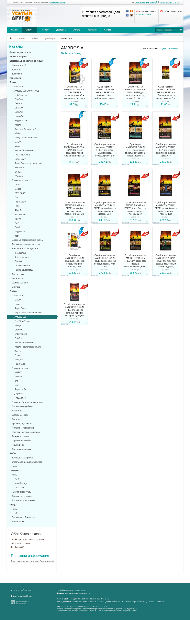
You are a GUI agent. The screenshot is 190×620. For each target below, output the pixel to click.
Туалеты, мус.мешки (22, 423)
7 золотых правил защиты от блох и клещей (33, 561)
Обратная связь (143, 14)
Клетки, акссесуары (21, 492)
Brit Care (19, 99)
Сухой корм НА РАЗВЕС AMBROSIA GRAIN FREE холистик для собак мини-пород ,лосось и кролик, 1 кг (74, 93)
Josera (18, 125)
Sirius (17, 304)
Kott (17, 236)
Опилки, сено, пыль (22, 496)
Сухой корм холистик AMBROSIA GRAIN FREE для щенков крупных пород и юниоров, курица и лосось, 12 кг (74, 311)
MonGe (18, 376)
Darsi (17, 227)
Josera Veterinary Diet (25, 129)
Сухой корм (17, 86)
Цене (163, 48)
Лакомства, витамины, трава (26, 244)
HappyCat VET (22, 120)
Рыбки (13, 453)
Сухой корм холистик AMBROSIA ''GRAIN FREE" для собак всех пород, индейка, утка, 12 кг (105, 261)
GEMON (19, 107)
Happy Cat (20, 231)
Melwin (18, 142)
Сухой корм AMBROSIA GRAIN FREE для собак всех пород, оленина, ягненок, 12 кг (74, 261)
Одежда (16, 419)
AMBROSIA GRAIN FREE (27, 91)
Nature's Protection (24, 150)
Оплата (76, 29)
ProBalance (20, 398)
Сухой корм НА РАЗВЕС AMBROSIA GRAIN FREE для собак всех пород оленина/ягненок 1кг (74, 150)
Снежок (18, 103)
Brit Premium (21, 95)
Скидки (107, 29)
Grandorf (19, 112)
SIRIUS (18, 172)
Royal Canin (20, 159)
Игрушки (16, 287)
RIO (17, 513)
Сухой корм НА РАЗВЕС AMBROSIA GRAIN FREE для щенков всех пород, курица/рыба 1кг (135, 92)
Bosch (18, 355)
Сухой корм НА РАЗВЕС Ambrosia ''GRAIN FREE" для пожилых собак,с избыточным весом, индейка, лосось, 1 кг (104, 93)
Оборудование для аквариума (27, 462)
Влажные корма (20, 180)
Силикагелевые (22, 265)
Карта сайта (80, 590)
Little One (19, 487)
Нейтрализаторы (24, 270)
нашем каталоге (58, 2)
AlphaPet (19, 210)
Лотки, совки (18, 274)
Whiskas (19, 176)
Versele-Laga (21, 483)
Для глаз (16, 69)
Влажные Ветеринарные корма (27, 402)
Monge (18, 146)
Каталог (29, 29)
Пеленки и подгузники (23, 427)
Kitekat (18, 133)
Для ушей (17, 73)
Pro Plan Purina (22, 154)
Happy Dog (20, 364)
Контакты (92, 29)
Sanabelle (19, 167)
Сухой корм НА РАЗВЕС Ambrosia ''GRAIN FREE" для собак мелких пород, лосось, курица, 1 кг (166, 92)
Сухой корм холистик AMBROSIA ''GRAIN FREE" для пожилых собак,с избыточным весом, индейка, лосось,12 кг (165, 262)
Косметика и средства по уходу (26, 61)
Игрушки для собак (21, 440)
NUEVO (18, 372)
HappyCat (19, 116)
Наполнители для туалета (25, 248)
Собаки (13, 291)
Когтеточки (17, 278)
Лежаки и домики (20, 436)
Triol (17, 479)
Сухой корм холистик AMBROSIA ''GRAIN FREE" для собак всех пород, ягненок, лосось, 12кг (166, 208)
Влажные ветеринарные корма (27, 240)
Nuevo (18, 219)
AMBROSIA (20, 317)
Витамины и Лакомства (23, 517)
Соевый (18, 261)
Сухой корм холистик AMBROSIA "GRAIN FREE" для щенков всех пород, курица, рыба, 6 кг (165, 150)
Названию (174, 48)
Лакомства (17, 410)
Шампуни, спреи (20, 415)
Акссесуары (18, 521)
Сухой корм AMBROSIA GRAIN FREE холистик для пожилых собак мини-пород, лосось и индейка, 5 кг (135, 151)
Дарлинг (19, 393)
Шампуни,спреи (20, 282)
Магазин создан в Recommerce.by (22, 602)
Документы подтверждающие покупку (74, 593)
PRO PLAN (20, 193)
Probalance (20, 214)
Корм (14, 466)
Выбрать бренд (71, 53)
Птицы (13, 504)
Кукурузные (20, 252)
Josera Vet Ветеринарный (28, 347)
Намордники (18, 445)
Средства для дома (21, 449)
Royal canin (20, 389)
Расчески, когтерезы (20, 52)
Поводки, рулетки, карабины (26, 432)
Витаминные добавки (22, 406)
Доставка (61, 29)
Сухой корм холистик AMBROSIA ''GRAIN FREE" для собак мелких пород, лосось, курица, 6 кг (74, 208)
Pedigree (19, 359)
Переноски (15, 78)
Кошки (13, 82)
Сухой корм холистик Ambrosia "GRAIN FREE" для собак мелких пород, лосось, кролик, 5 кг (104, 150)
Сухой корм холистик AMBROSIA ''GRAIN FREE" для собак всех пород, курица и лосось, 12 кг (105, 208)
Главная (14, 29)
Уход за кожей (19, 65)
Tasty (17, 223)
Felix (17, 206)
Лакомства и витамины (23, 500)
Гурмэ (17, 184)
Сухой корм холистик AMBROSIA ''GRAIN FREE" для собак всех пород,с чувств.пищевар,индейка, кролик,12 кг (135, 262)
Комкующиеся (22, 257)
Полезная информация (30, 556)
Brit (16, 197)
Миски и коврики (18, 56)
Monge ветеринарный (26, 137)
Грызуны (14, 470)
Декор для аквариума (22, 457)
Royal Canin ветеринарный (28, 163)
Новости (45, 29)
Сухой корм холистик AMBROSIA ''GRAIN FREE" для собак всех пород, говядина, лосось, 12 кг (135, 208)
